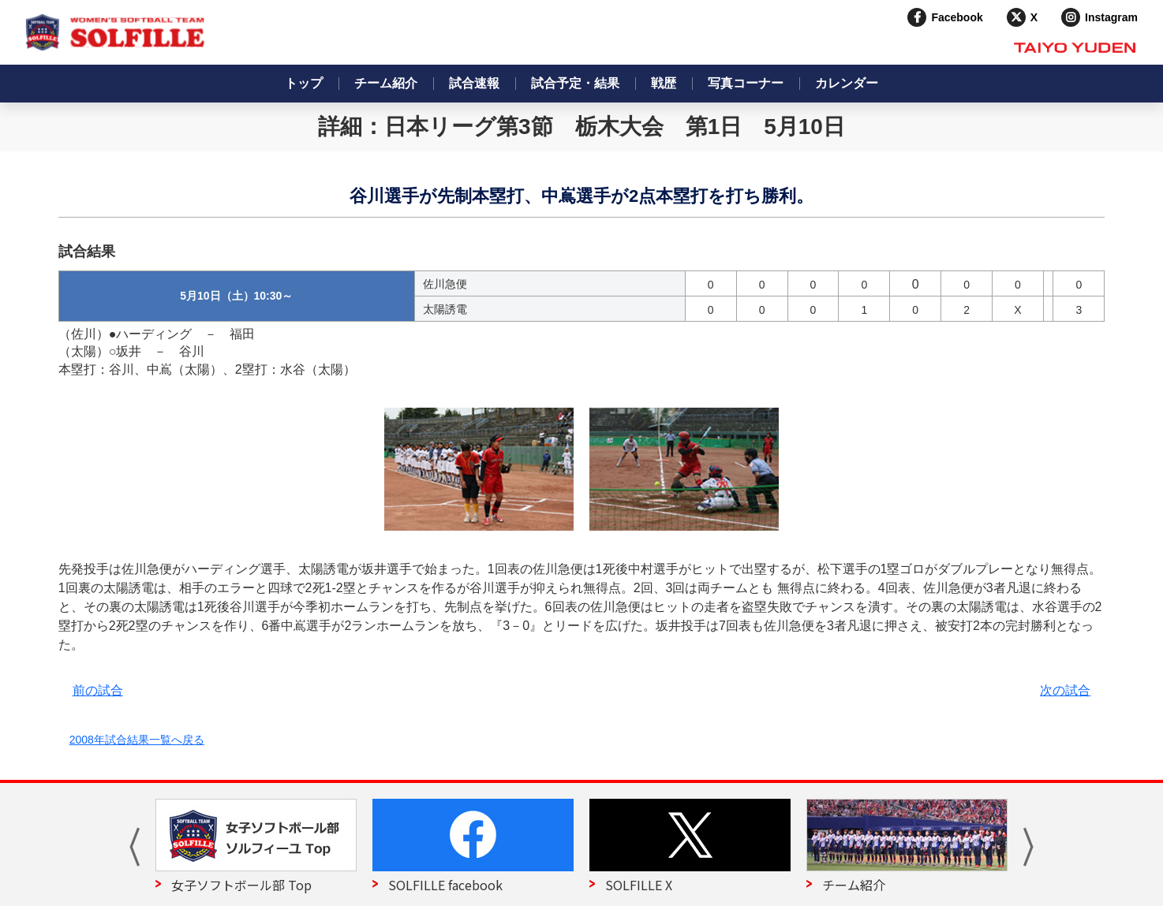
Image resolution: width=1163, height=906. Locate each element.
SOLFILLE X (638, 884)
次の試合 (1065, 690)
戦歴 (663, 83)
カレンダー (846, 83)
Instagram (1111, 17)
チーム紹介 (385, 83)
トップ (304, 83)
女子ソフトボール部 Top (241, 884)
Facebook (956, 17)
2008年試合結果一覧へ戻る (136, 739)
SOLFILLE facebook (445, 884)
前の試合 (98, 690)
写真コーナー (745, 83)
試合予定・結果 (575, 83)
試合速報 (474, 83)
